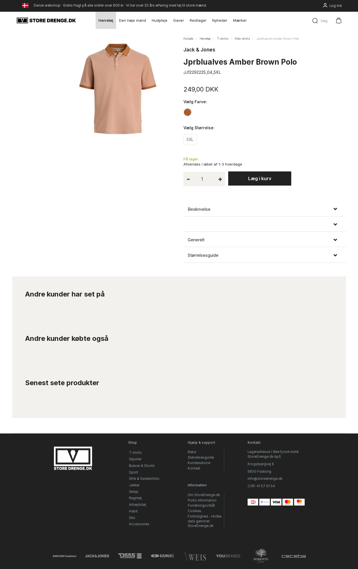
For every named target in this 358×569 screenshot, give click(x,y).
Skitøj (133, 492)
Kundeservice (199, 463)
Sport (133, 472)
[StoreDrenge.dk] (46, 20)
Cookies (194, 511)
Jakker (134, 485)
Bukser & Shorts (142, 466)
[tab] (264, 210)
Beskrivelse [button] (199, 209)
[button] (265, 225)
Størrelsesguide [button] (203, 256)
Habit (133, 511)
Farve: (195, 101)
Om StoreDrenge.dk (204, 495)
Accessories (139, 524)
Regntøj (135, 498)
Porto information (202, 500)
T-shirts (135, 453)
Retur (192, 452)
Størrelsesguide (201, 458)
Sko (132, 518)
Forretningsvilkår (201, 506)
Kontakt (194, 468)
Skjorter (135, 459)
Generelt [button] (196, 240)
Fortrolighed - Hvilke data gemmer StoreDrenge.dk (204, 521)
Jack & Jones (199, 50)
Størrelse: (199, 128)
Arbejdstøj (137, 505)
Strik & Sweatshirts (144, 479)
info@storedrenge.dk (265, 479)
